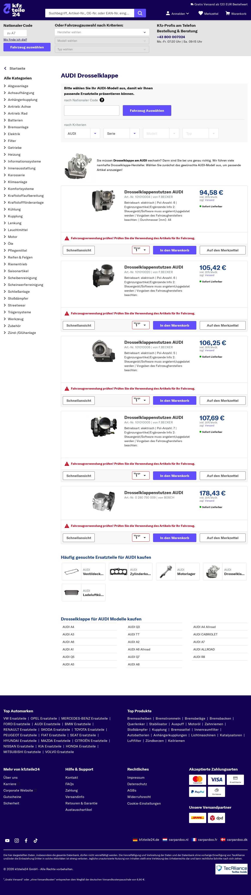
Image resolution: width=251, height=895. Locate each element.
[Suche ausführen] (140, 13)
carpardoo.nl (178, 839)
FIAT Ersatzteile (53, 735)
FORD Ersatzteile (16, 724)
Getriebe (15, 147)
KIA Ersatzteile (50, 746)
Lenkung (14, 223)
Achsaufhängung (21, 93)
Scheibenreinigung (22, 278)
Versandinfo (74, 797)
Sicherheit (11, 803)
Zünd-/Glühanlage (22, 332)
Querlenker (136, 724)
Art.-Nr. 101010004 (148, 197)
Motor (12, 237)
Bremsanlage (18, 127)
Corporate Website (19, 790)
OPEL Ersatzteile (44, 718)
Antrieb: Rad (17, 113)
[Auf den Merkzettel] (223, 250)
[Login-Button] (178, 13)
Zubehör (14, 326)
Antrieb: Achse (19, 106)
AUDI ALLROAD (204, 649)
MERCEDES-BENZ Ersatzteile (84, 718)
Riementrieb (17, 264)
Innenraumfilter (206, 729)
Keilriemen (176, 741)
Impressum (135, 777)
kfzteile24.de (149, 839)
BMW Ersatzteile (78, 724)
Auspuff (177, 724)
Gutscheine (12, 797)
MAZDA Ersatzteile (56, 741)
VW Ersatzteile (14, 718)
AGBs (131, 790)
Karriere (11, 784)
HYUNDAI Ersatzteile (20, 741)
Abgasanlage (18, 86)
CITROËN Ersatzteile (91, 741)
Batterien (15, 120)
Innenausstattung (22, 168)
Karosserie (16, 175)
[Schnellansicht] (79, 250)
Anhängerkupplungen (170, 735)
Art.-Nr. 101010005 (148, 422)
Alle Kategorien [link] (18, 78)
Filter (12, 141)
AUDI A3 (68, 634)
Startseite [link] (17, 68)
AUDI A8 (134, 664)
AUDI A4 (68, 627)
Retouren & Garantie (81, 803)
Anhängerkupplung (23, 99)
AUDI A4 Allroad (204, 627)
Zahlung (71, 790)
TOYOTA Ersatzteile (89, 729)
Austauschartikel (78, 809)
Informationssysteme (24, 161)
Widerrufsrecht (139, 797)
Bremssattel (180, 729)
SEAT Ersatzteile (83, 735)
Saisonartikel (18, 271)
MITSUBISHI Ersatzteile (22, 752)
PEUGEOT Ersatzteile (20, 735)
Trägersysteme (19, 312)
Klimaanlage (17, 182)
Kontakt (71, 777)
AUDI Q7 (134, 657)
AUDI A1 (68, 649)
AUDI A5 (68, 664)
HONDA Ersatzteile (81, 746)
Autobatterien (138, 735)
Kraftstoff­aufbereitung (26, 195)
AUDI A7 (199, 642)
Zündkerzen (155, 741)
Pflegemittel (17, 250)
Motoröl (194, 724)
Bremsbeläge (195, 718)
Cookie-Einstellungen (144, 803)
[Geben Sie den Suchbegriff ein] (89, 13)
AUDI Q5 (68, 657)
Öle (10, 243)
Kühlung (14, 209)
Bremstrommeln (168, 718)
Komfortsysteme (21, 189)
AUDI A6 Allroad (139, 649)
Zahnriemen (214, 724)
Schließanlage (19, 291)
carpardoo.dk (237, 839)
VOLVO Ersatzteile (59, 752)
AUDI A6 (68, 642)
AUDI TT (134, 634)
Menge (137, 248)
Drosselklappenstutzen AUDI (153, 191)
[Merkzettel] (208, 13)
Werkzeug (16, 319)
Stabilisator (158, 724)
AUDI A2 (134, 642)
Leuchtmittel (18, 230)
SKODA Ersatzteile (55, 729)
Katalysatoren (231, 735)
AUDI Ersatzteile (47, 724)
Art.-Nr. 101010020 (148, 272)
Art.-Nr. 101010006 (148, 347)
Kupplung (15, 216)
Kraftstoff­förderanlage (26, 202)
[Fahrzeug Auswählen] (147, 110)
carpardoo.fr (207, 839)
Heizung (14, 154)
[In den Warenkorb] (174, 250)
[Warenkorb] (236, 13)
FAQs (69, 784)
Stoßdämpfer (18, 298)
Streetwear (17, 305)
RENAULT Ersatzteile (20, 729)
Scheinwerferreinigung (25, 284)
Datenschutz (137, 784)
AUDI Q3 (134, 627)
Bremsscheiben (139, 718)
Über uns (10, 777)
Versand (209, 200)
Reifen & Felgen (20, 257)
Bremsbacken (220, 718)
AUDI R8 (199, 657)
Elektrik (14, 134)
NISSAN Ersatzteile (18, 746)
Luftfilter (134, 741)
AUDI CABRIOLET (205, 634)
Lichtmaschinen (203, 735)
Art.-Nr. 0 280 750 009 (149, 497)
